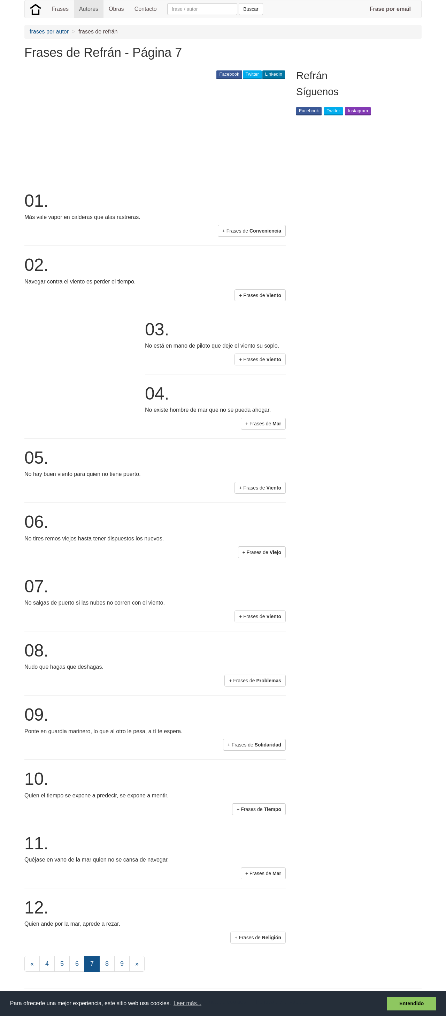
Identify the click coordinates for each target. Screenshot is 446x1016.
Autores (88, 9)
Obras (116, 9)
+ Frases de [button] (251, 231)
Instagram (358, 110)
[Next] (137, 964)
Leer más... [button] (187, 1003)
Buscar (251, 9)
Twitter (252, 74)
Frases (60, 9)
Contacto (145, 9)
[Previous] (32, 964)
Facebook (229, 74)
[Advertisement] (151, 134)
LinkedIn (273, 74)
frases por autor (49, 32)
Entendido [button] (411, 1003)
